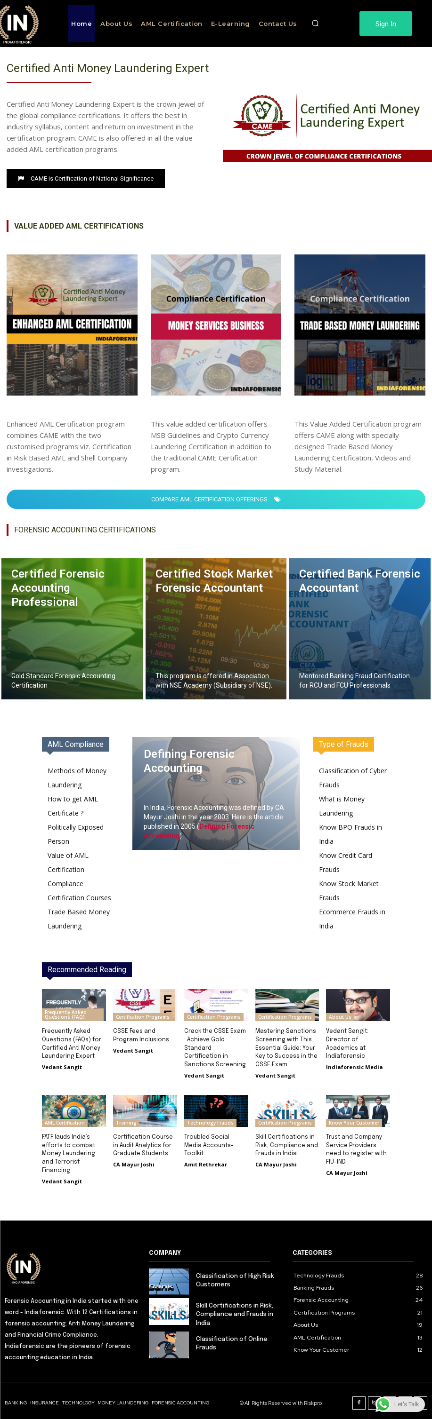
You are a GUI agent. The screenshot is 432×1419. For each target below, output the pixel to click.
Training (126, 1120)
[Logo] (72, 1263)
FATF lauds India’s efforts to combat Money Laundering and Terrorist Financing (68, 1150)
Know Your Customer (354, 1120)
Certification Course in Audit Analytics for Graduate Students (142, 1142)
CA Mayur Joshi (134, 1160)
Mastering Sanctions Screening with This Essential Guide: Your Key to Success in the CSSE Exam (286, 1046)
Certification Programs (143, 1017)
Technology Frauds (210, 1120)
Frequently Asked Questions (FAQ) (66, 1014)
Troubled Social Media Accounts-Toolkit (209, 1142)
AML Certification (65, 1120)
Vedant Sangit (62, 1065)
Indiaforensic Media (354, 1065)
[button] (316, 23)
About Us (340, 1017)
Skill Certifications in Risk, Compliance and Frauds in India (286, 1142)
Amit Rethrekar (205, 1160)
